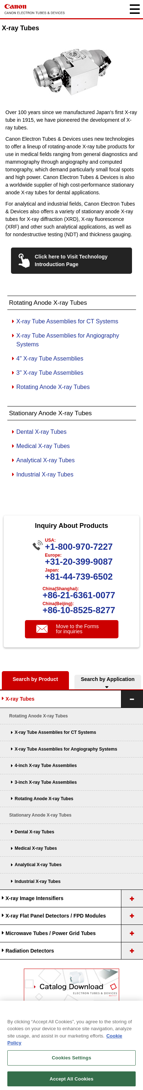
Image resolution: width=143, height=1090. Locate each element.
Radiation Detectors (30, 951)
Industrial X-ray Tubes (45, 474)
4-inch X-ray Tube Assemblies (46, 765)
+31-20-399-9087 (79, 562)
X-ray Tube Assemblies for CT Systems (67, 321)
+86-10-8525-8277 (79, 610)
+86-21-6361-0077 (79, 595)
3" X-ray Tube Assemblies (50, 373)
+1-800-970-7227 (79, 547)
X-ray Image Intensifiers (34, 898)
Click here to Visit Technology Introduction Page (71, 260)
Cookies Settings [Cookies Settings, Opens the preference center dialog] (71, 1069)
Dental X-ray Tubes (41, 432)
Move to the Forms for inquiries (77, 628)
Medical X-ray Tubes (43, 446)
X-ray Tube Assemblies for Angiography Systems (66, 749)
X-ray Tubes (20, 699)
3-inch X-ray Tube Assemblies (46, 782)
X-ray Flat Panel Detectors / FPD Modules (56, 916)
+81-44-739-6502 (79, 576)
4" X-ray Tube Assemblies (50, 358)
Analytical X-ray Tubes (45, 460)
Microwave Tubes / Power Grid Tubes (51, 933)
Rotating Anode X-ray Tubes (53, 387)
